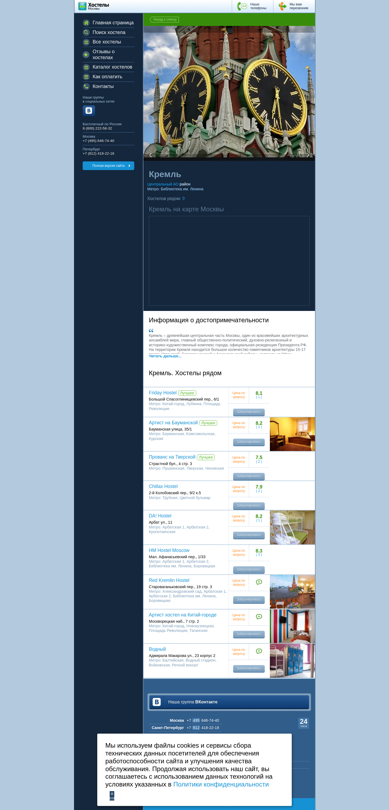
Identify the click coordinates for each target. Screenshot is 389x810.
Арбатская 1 (173, 527)
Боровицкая (204, 566)
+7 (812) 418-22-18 (98, 153)
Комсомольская (200, 434)
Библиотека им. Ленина (182, 189)
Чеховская (214, 468)
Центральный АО (163, 184)
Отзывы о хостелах (104, 54)
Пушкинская (173, 468)
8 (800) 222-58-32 (97, 128)
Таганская (198, 630)
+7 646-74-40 (203, 720)
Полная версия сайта (108, 166)
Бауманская (173, 434)
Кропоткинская (162, 532)
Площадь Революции (168, 630)
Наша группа (192, 702)
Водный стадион (200, 660)
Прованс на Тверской (172, 457)
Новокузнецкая (200, 626)
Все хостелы (107, 42)
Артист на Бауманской (173, 422)
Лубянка (193, 404)
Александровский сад (182, 591)
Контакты (103, 86)
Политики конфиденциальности (221, 784)
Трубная (169, 498)
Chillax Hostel (163, 486)
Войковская (159, 665)
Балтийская (172, 660)
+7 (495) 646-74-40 (98, 141)
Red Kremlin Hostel (169, 580)
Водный (157, 649)
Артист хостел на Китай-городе (183, 615)
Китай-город (173, 404)
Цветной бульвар (194, 498)
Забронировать (249, 412)
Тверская (194, 468)
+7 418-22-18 (203, 727)
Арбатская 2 (198, 527)
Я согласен (112, 796)
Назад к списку (165, 19)
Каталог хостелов (112, 67)
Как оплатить (107, 76)
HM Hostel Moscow (169, 550)
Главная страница (113, 22)
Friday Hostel (163, 392)
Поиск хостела (109, 32)
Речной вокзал (185, 665)
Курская (156, 438)
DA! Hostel (160, 515)
